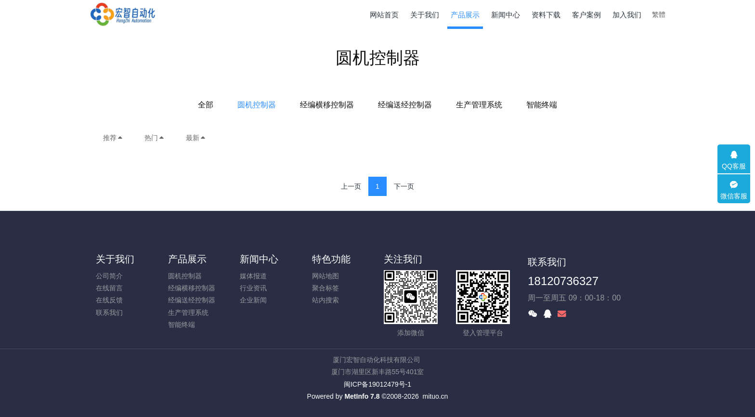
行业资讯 (253, 288)
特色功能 (331, 259)
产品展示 (187, 259)
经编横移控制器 (327, 105)
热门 (154, 138)
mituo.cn (435, 396)
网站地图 (325, 276)
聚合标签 (325, 288)
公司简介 (109, 276)
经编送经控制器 (405, 105)
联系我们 (109, 312)
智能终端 (541, 105)
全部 (205, 105)
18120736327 (563, 280)
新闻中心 (259, 259)
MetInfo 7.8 (361, 396)
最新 (196, 138)
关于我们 (115, 259)
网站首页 (384, 15)
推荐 (113, 138)
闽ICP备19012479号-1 (377, 384)
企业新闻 (253, 300)
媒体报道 (253, 276)
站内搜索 (325, 300)
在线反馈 (109, 300)
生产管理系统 (479, 105)
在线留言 (109, 288)
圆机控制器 (256, 105)
